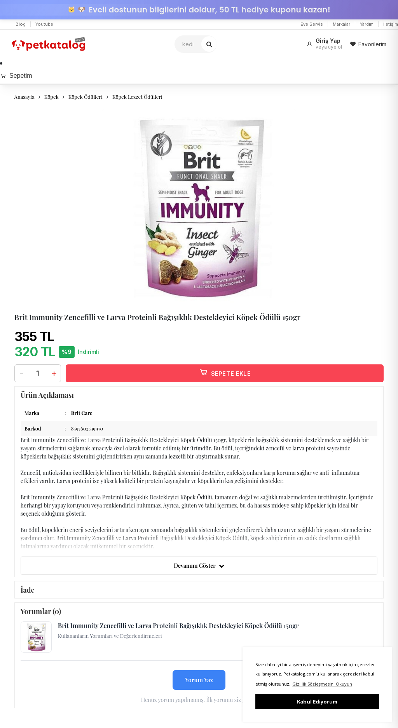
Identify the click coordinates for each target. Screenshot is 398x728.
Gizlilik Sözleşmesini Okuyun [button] (322, 684)
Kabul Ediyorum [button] (317, 701)
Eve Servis (311, 24)
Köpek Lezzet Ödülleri (137, 96)
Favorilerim (368, 44)
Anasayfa (24, 96)
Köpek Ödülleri (85, 96)
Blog (21, 24)
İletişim (390, 24)
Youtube (44, 24)
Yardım (367, 24)
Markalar (341, 24)
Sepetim (16, 75)
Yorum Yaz (199, 680)
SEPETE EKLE (225, 372)
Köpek (51, 96)
